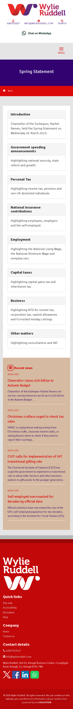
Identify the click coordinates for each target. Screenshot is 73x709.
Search (62, 22)
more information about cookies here (47, 699)
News (10, 91)
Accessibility (10, 607)
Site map (7, 603)
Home (6, 631)
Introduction (20, 114)
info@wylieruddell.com (38, 22)
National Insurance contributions (26, 209)
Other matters (22, 333)
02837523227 (13, 22)
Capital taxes (21, 272)
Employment (21, 239)
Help (5, 617)
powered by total (36, 702)
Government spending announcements (28, 149)
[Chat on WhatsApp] (36, 33)
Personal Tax (21, 179)
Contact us (9, 636)
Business (18, 301)
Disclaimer (8, 612)
